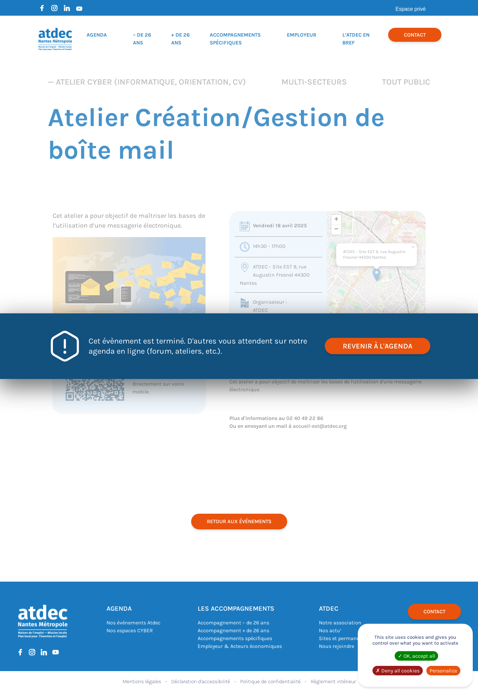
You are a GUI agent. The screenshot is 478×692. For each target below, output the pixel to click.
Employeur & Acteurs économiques (240, 646)
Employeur (301, 35)
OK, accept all (416, 656)
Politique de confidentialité (270, 681)
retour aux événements (239, 521)
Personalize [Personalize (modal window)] (443, 671)
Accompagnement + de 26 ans (233, 630)
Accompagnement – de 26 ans (233, 623)
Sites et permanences (345, 638)
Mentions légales (142, 681)
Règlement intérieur (333, 681)
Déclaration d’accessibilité (200, 681)
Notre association (340, 623)
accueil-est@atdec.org (320, 426)
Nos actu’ (330, 630)
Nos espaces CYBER (130, 630)
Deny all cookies (398, 671)
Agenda (97, 35)
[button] (376, 275)
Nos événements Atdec (133, 623)
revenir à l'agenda (377, 346)
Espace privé (411, 9)
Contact (415, 35)
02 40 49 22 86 (304, 418)
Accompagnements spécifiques (235, 638)
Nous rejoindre (336, 646)
